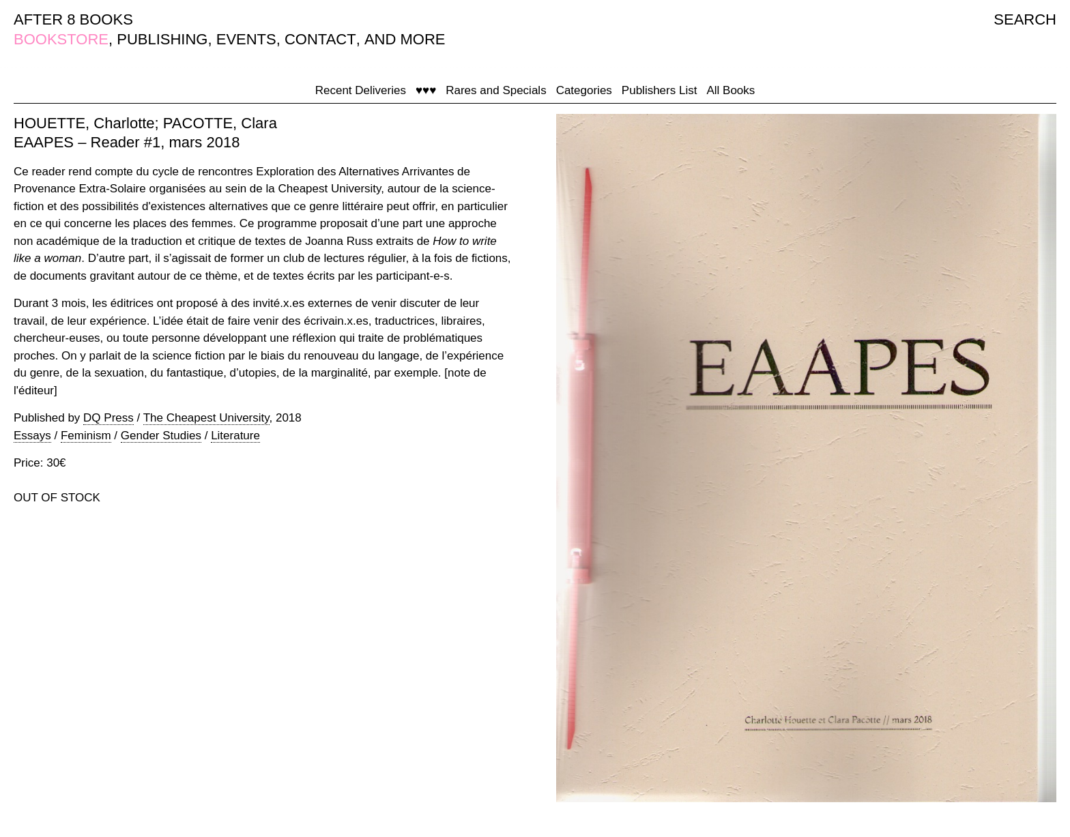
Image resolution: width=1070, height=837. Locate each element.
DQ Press (108, 417)
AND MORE (405, 39)
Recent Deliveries (360, 90)
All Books (730, 90)
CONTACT (320, 39)
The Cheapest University (206, 417)
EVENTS (246, 39)
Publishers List (659, 90)
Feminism (86, 435)
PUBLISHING (162, 39)
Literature (235, 435)
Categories (584, 90)
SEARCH (1025, 19)
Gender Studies (161, 435)
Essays (32, 435)
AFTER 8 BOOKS (73, 19)
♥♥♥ (426, 90)
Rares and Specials (496, 90)
